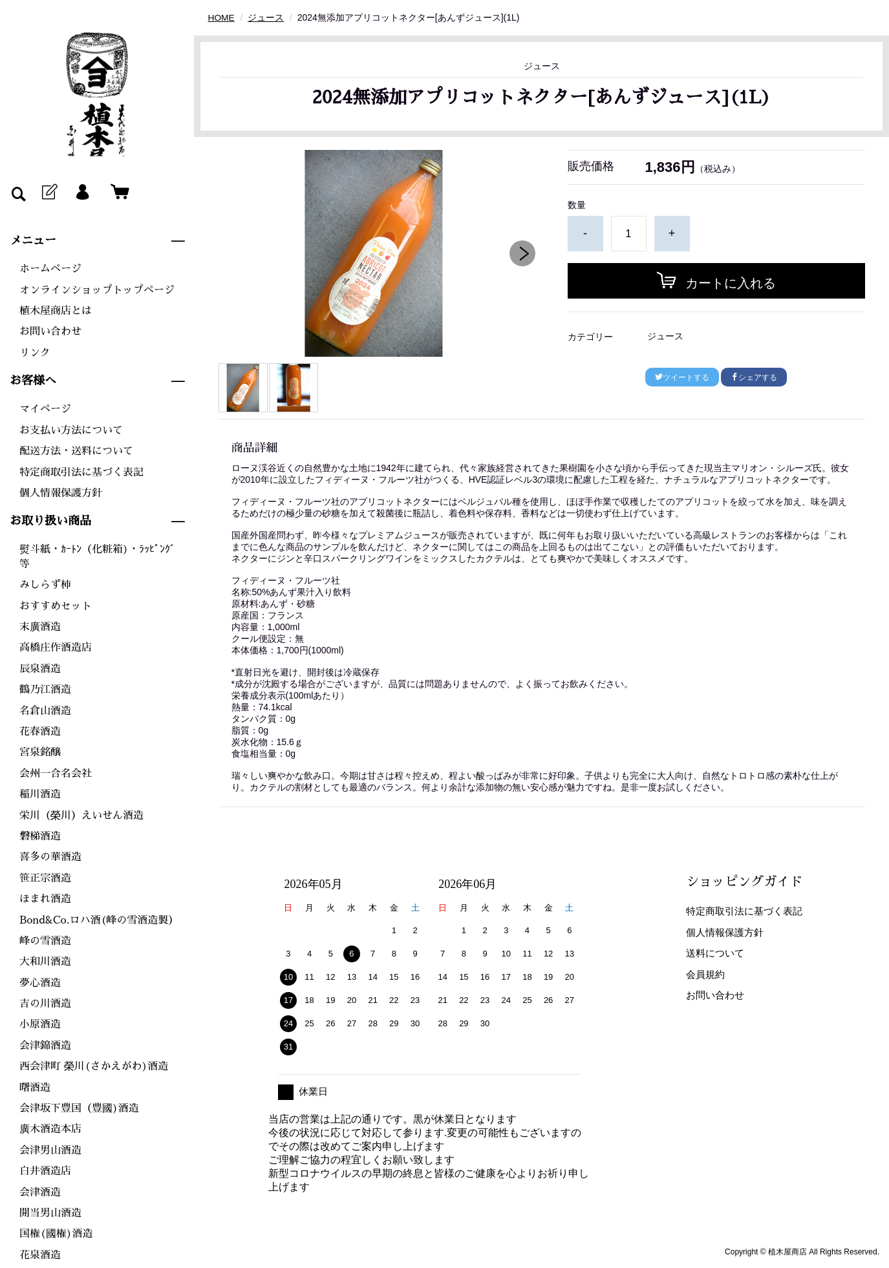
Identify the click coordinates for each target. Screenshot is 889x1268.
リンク (34, 353)
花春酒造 (40, 731)
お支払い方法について (71, 430)
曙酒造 (34, 1088)
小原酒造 (40, 1024)
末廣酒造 (40, 627)
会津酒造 (40, 1192)
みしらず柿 (45, 585)
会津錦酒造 (45, 1046)
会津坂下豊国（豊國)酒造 (79, 1108)
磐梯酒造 (40, 836)
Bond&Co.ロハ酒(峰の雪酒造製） (98, 920)
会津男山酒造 (50, 1150)
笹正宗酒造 (45, 878)
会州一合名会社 (55, 773)
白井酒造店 (45, 1171)
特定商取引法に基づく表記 (81, 472)
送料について (715, 952)
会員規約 (705, 973)
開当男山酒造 (50, 1213)
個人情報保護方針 (60, 493)
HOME (221, 17)
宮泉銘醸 (40, 752)
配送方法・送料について (76, 451)
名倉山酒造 (45, 711)
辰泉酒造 (40, 669)
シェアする (754, 377)
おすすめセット (55, 606)
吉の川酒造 (45, 1004)
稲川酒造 (40, 794)
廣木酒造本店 (50, 1129)
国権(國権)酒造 (55, 1234)
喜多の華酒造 (50, 857)
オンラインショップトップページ (97, 290)
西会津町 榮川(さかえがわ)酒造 (93, 1066)
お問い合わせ (50, 331)
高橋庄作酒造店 (55, 647)
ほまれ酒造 (45, 899)
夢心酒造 (40, 983)
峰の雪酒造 (45, 941)
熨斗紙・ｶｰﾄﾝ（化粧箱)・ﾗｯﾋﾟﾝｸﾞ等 (97, 556)
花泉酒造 (40, 1255)
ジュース (266, 17)
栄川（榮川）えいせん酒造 (81, 815)
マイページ (45, 409)
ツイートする (682, 377)
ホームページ (50, 269)
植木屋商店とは (55, 311)
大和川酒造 (45, 961)
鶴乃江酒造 (45, 689)
